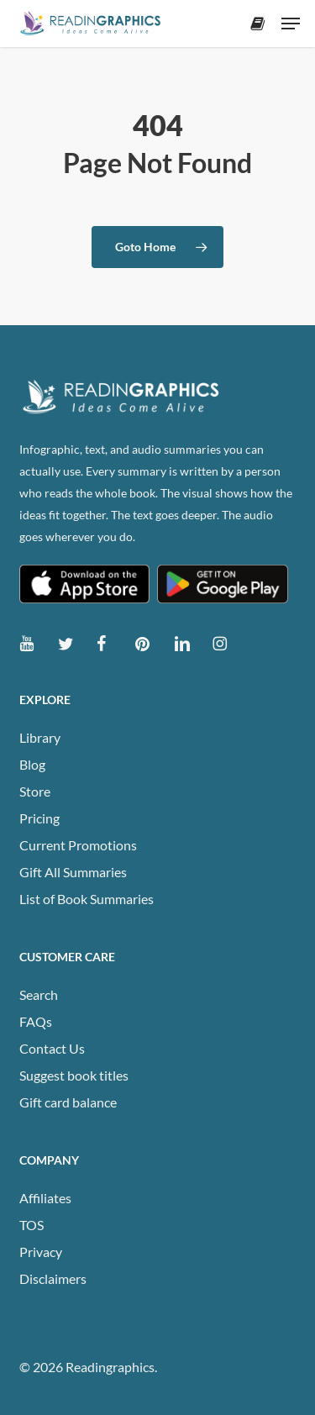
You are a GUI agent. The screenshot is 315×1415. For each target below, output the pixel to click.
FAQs (35, 1021)
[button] (290, 23)
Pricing (39, 818)
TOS (31, 1225)
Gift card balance (68, 1102)
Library (39, 737)
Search (38, 994)
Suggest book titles (74, 1075)
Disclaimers (53, 1278)
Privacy (40, 1252)
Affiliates (45, 1198)
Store (34, 791)
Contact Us (52, 1048)
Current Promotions (78, 845)
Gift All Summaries (73, 872)
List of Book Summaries (86, 899)
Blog (32, 764)
